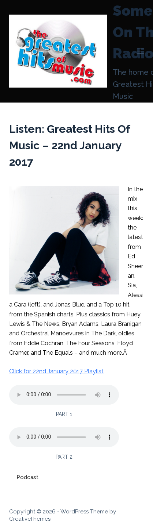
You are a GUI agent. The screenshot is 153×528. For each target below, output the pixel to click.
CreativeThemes (30, 519)
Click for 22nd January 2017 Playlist (56, 371)
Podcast (27, 477)
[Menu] (140, 51)
